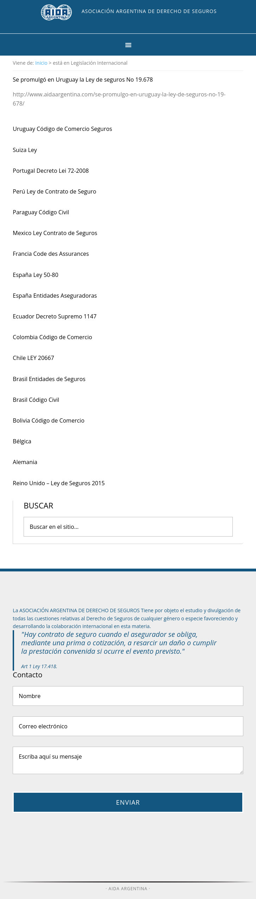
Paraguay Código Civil (41, 212)
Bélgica (22, 441)
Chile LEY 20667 (33, 358)
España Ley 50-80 (35, 275)
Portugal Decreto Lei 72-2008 (51, 171)
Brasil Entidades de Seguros (49, 379)
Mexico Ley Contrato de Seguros (55, 233)
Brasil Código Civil (36, 400)
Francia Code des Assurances (51, 254)
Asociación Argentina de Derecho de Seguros (149, 11)
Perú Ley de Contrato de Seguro (54, 191)
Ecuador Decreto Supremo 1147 (54, 316)
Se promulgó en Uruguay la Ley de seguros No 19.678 (83, 79)
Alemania (25, 462)
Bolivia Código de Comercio (48, 420)
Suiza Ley (25, 150)
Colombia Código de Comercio (52, 337)
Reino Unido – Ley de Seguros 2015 (59, 483)
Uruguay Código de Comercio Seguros (62, 129)
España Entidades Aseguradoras (55, 295)
